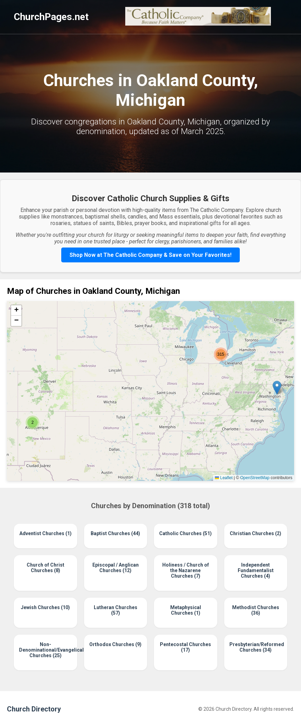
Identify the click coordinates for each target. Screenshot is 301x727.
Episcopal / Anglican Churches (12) (115, 567)
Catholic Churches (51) (185, 533)
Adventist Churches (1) (45, 533)
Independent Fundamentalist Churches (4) (256, 570)
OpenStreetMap (255, 477)
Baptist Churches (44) (115, 533)
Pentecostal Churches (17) (185, 647)
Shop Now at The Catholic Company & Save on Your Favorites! (150, 255)
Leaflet (223, 477)
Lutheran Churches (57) (115, 610)
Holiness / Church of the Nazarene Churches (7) (185, 570)
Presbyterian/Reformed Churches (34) (255, 647)
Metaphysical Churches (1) (185, 610)
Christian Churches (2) (255, 533)
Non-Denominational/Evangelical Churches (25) (45, 650)
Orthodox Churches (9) (115, 644)
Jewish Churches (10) (45, 607)
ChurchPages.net (51, 16)
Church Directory (34, 709)
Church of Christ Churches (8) (45, 567)
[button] (32, 422)
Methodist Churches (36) (255, 610)
